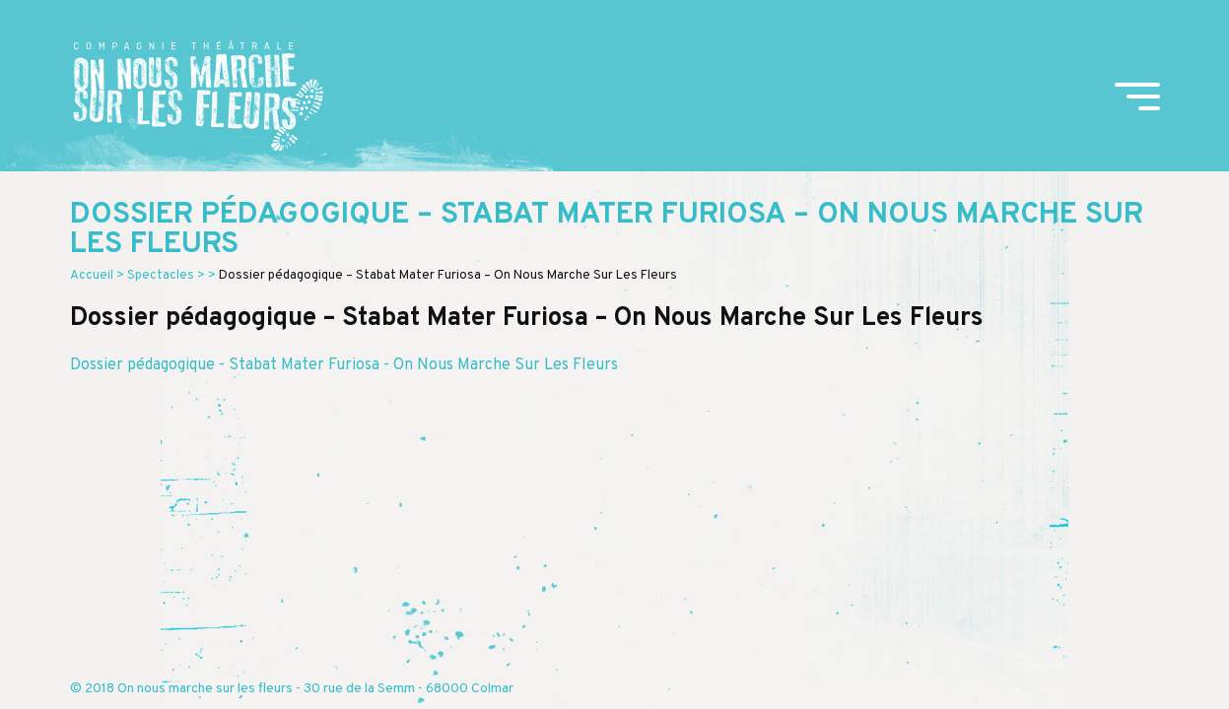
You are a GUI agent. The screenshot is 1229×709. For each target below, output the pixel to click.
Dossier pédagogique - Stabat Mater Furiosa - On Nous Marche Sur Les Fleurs (344, 365)
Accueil (91, 276)
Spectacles (160, 276)
